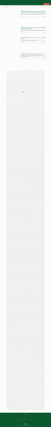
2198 (35, 162)
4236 (8, 248)
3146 (24, 202)
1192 (10, 120)
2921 (33, 192)
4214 (17, 247)
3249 (7, 207)
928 (43, 108)
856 (25, 106)
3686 (10, 225)
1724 (23, 142)
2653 (24, 181)
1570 (11, 136)
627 (29, 96)
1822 (37, 146)
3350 (25, 210)
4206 (7, 247)
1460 (19, 131)
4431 (35, 255)
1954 (20, 152)
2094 (14, 158)
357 (17, 85)
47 (29, 72)
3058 (22, 198)
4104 (25, 242)
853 (21, 106)
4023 (33, 238)
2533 (19, 176)
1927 (22, 151)
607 (40, 95)
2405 (40, 170)
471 (15, 90)
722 (39, 100)
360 (21, 85)
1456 (14, 131)
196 (34, 78)
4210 (12, 247)
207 (11, 79)
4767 (20, 270)
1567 (7, 136)
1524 (26, 134)
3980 (15, 237)
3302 (38, 208)
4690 (33, 266)
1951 (16, 152)
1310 (12, 125)
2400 (34, 170)
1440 (30, 130)
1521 (22, 134)
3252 (11, 207)
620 (20, 96)
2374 (38, 169)
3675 (33, 224)
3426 (11, 214)
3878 (33, 232)
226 (35, 79)
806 (35, 103)
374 (39, 85)
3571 (11, 220)
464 (43, 89)
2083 (37, 157)
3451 (43, 214)
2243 (19, 164)
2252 (30, 164)
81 (35, 73)
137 (33, 75)
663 (38, 97)
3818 (30, 230)
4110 (33, 242)
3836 (16, 231)
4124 (14, 243)
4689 (32, 266)
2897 (39, 191)
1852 (38, 147)
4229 (37, 247)
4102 (22, 242)
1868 (21, 148)
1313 (16, 125)
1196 (15, 120)
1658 (12, 140)
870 (43, 106)
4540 (26, 260)
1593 (40, 136)
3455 (11, 215)
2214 (19, 163)
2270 (16, 165)
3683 (43, 224)
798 (25, 103)
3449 (40, 214)
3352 (28, 210)
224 (33, 79)
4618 (15, 264)
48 (30, 72)
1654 (7, 140)
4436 (42, 255)
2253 (31, 164)
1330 (38, 125)
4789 (11, 271)
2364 (25, 169)
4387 (16, 254)
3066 (33, 198)
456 (33, 89)
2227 (35, 163)
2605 (37, 179)
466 (8, 90)
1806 (16, 146)
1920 (13, 151)
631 (34, 96)
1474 (37, 131)
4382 (10, 254)
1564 (40, 135)
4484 (29, 258)
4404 (38, 254)
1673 (31, 140)
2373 (37, 169)
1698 (26, 141)
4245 (20, 248)
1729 (29, 142)
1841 (24, 147)
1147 (26, 118)
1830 (10, 147)
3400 (15, 213)
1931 (28, 151)
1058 (24, 114)
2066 (15, 157)
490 (39, 90)
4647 (15, 265)
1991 (30, 153)
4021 (30, 238)
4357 (15, 253)
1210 (33, 120)
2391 (22, 170)
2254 (33, 164)
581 (7, 95)
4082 (34, 241)
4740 (23, 269)
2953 (37, 193)
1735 (37, 142)
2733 (15, 185)
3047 (8, 198)
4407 (42, 254)
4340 (30, 252)
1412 (31, 129)
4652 (21, 265)
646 (16, 97)
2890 (30, 191)
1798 (43, 145)
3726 (24, 226)
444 (17, 89)
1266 (30, 123)
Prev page (25, 68)
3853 (38, 231)
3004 (28, 196)
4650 (19, 265)
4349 (42, 252)
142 (39, 75)
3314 (16, 209)
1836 (17, 147)
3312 (13, 209)
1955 (21, 152)
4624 (23, 264)
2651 (21, 181)
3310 (11, 209)
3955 (20, 236)
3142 (19, 202)
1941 (40, 151)
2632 (34, 180)
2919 (30, 192)
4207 (8, 247)
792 (17, 103)
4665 (38, 265)
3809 (19, 230)
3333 (40, 209)
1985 (22, 153)
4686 (28, 266)
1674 (33, 140)
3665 (20, 224)
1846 (30, 147)
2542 (30, 176)
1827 (43, 146)
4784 (42, 270)
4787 (8, 271)
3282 (12, 208)
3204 (24, 204)
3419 (39, 213)
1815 (28, 146)
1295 (30, 124)
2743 (28, 185)
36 (15, 72)
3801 (8, 230)
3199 (17, 204)
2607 (39, 179)
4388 (17, 254)
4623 (21, 264)
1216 (40, 120)
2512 (29, 175)
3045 (43, 197)
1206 (28, 120)
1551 (24, 135)
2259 (39, 164)
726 (7, 101)
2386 (16, 170)
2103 (25, 158)
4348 (40, 252)
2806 (34, 187)
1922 (16, 151)
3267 (30, 207)
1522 (24, 134)
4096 (15, 242)
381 (11, 86)
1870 (24, 148)
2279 (28, 165)
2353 (11, 169)
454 (30, 89)
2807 (35, 187)
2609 (42, 179)
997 (20, 112)
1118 (26, 117)
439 (11, 89)
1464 (24, 131)
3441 (30, 214)
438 (10, 89)
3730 (29, 226)
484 (31, 90)
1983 (20, 153)
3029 (22, 197)
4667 (40, 265)
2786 (8, 187)
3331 (38, 209)
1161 (7, 119)
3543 (12, 219)
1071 (40, 114)
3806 (15, 230)
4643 (10, 265)
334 (25, 84)
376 (42, 85)
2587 (14, 179)
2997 (19, 196)
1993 (33, 153)
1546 (17, 135)
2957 (42, 193)
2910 (19, 192)
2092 (11, 158)
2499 (12, 175)
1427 (14, 130)
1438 (28, 130)
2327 (15, 168)
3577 (19, 220)
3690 (15, 225)
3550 (21, 219)
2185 (19, 162)
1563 (39, 135)
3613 (28, 221)
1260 (22, 123)
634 (38, 96)
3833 (12, 231)
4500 (12, 259)
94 (15, 74)
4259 (38, 248)
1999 (40, 153)
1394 (8, 129)
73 (25, 73)
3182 (33, 203)
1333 (42, 125)
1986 (24, 153)
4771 (25, 270)
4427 (30, 255)
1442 (33, 130)
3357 (34, 210)
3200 (19, 204)
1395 (10, 129)
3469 (29, 215)
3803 (11, 230)
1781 (21, 145)
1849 (34, 147)
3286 (17, 208)
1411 (30, 129)
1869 (22, 148)
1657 (11, 140)
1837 (19, 147)
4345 (37, 252)
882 (21, 107)
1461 (20, 131)
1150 (30, 118)
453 (29, 89)
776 (34, 102)
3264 (26, 207)
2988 (7, 196)
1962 (30, 152)
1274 (40, 123)
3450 (42, 214)
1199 (19, 120)
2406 (42, 170)
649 (20, 97)
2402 (37, 170)
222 (30, 79)
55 (39, 72)
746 (33, 101)
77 (30, 73)
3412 (30, 213)
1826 (42, 146)
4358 (16, 253)
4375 (38, 253)
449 (24, 89)
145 (43, 75)
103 (26, 74)
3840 (21, 231)
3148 (26, 202)
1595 (43, 136)
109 (34, 74)
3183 (34, 203)
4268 (12, 249)
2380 (8, 170)
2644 (12, 181)
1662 (17, 140)
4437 (43, 255)
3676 (34, 224)
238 (13, 80)
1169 (17, 119)
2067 (16, 157)
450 (25, 89)
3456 (12, 215)
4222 (28, 247)
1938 (37, 151)
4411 (10, 255)
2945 (26, 193)
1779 (19, 145)
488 (37, 90)
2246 (23, 164)
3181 (31, 203)
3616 (31, 221)
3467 (26, 215)
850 (17, 106)
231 (42, 79)
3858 (7, 232)
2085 (39, 157)
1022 (15, 113)
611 (8, 96)
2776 (33, 186)
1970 (40, 152)
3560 (34, 219)
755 (7, 102)
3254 (14, 207)
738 (22, 101)
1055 (20, 114)
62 (11, 73)
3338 (10, 210)
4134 (26, 243)
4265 (8, 249)
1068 (37, 114)
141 (38, 75)
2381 (10, 170)
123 (15, 75)
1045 (7, 114)
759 (12, 102)
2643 (11, 181)
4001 (42, 237)
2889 (29, 191)
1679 (39, 140)
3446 (37, 214)
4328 (15, 252)
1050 (13, 114)
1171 (20, 119)
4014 (21, 238)
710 (24, 100)
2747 (33, 185)
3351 (26, 210)
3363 (42, 210)
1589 (35, 136)
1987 (25, 153)
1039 (37, 113)
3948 (11, 236)
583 (10, 95)
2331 (20, 168)
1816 (29, 146)
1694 (21, 141)
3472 (33, 215)
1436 (25, 130)
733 (16, 101)
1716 (12, 142)
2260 (40, 164)
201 (40, 78)
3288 (20, 208)
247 (25, 80)
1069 (38, 114)
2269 (15, 165)
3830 (8, 231)
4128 (19, 243)
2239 (14, 164)
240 (16, 80)
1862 (14, 148)
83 (38, 73)
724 (42, 100)
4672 (10, 266)
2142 (38, 159)
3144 (21, 202)
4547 (35, 260)
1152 (33, 118)
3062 (28, 198)
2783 (42, 186)
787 (11, 103)
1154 (35, 118)
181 (15, 78)
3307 (7, 209)
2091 (10, 158)
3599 (10, 221)
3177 (26, 203)
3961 (28, 236)
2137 (31, 159)
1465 (25, 131)
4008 (14, 238)
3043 (40, 197)
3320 (24, 209)
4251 (28, 248)
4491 (38, 258)
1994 (34, 153)
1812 (24, 146)
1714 (10, 142)
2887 (26, 191)
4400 (33, 254)
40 (20, 72)
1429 (16, 130)
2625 (25, 180)
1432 (20, 130)
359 (20, 85)
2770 (25, 186)
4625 (24, 264)
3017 (7, 197)
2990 (10, 196)
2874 (10, 191)
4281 (29, 249)
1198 (17, 120)
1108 (13, 117)
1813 (25, 146)
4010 (16, 238)
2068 (17, 157)
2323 (10, 168)
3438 (26, 214)
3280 (10, 208)
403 (39, 86)
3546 (16, 219)
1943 (43, 151)
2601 (31, 179)
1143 (21, 118)
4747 (32, 269)
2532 (17, 176)
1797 (42, 145)
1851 (37, 147)
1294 (29, 124)
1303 (40, 124)
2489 (37, 174)
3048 (10, 198)
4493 (40, 258)
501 (16, 91)
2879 (16, 191)
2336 (26, 168)
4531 (15, 260)
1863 (15, 148)
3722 (19, 226)
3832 (11, 231)
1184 (37, 119)
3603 (15, 221)
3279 (8, 208)
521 (42, 91)
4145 (40, 243)
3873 (26, 232)
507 (24, 91)
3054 (17, 198)
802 (30, 103)
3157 (38, 202)
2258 (38, 164)
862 (33, 106)
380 (10, 86)
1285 (17, 124)
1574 (16, 136)
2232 (42, 163)
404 (40, 86)
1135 (11, 118)
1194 (12, 120)
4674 (12, 266)
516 (35, 91)
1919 (12, 151)
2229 (38, 163)
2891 (31, 191)
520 (40, 91)
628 (30, 96)
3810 (20, 230)
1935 (33, 151)
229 (39, 79)
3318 (21, 209)
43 (24, 72)
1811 (22, 146)
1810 (21, 146)
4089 (43, 241)
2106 (29, 158)
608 (42, 95)
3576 (17, 220)
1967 (37, 152)
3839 (20, 231)
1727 (26, 142)
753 (42, 101)
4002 (43, 237)
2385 (15, 170)
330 (20, 84)
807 (37, 103)
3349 (24, 210)
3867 (19, 232)
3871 (24, 232)
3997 (37, 237)
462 (40, 89)
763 (17, 102)
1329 (37, 125)
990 (11, 112)
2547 (37, 176)
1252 (12, 123)
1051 (15, 114)
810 (40, 103)
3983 (19, 237)
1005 (30, 112)
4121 (10, 243)
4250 (26, 248)
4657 (28, 265)
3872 (25, 232)
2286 (37, 165)
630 (33, 96)
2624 (24, 180)
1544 (15, 135)
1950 (15, 152)
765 (20, 102)
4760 (11, 270)
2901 (7, 192)
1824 (39, 146)
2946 (28, 193)
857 (26, 106)
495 (8, 91)
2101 (22, 158)
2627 (28, 180)
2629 (30, 180)
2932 (10, 193)
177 (10, 78)
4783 (40, 270)
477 (22, 90)
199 (38, 78)
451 (26, 89)
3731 (30, 226)
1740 (43, 142)
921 (34, 108)
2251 (29, 164)
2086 (40, 157)
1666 (22, 140)
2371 (34, 169)
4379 (43, 253)
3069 (37, 198)
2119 (8, 159)
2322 (8, 168)
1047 (10, 114)
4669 (43, 265)
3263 (25, 207)
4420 (21, 255)
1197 (16, 120)
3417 (37, 213)
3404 (20, 213)
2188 (22, 162)
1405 (22, 129)
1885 (43, 148)
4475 (17, 258)
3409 (26, 213)
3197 (15, 204)
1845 (29, 147)
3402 (17, 213)
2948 (30, 193)
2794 (19, 187)
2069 (19, 157)
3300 (35, 208)
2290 (42, 165)
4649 (17, 265)
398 (33, 86)
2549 (39, 176)
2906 (14, 192)
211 (16, 79)
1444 (35, 130)
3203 (22, 204)
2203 (42, 162)
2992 (12, 196)
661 (35, 97)
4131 (22, 243)
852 (20, 106)
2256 (35, 164)
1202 (22, 120)
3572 (12, 220)
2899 (42, 191)
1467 (28, 131)
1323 (29, 125)
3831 (10, 231)
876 (13, 107)
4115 (39, 242)
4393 (24, 254)
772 (29, 102)
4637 (39, 264)
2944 (25, 193)
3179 (29, 203)
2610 (43, 179)
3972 (42, 236)
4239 (12, 248)
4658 (29, 265)
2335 (25, 168)
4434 (39, 255)
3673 (30, 224)
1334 (43, 125)
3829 (7, 231)
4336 (25, 252)
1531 (35, 134)
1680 (40, 140)
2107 (30, 158)
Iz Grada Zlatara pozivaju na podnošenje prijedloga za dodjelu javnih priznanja (33, 28)
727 (8, 101)
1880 (37, 148)
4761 (12, 270)
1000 (24, 112)
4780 (37, 270)
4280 (28, 249)
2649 (19, 181)
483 (30, 90)
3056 (20, 198)
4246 (21, 248)
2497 (10, 175)
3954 (19, 236)
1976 (11, 153)
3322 (26, 209)
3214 (37, 204)
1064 (31, 114)
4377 (40, 253)
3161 (43, 202)
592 (21, 95)
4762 (14, 270)
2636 (39, 180)
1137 (13, 118)
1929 (25, 151)
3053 (16, 198)
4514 (30, 259)
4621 (19, 264)
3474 (35, 215)
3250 (8, 207)
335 (26, 84)
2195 (31, 162)
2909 (17, 192)
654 (26, 97)
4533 (17, 260)
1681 (42, 140)
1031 (26, 113)
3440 (29, 214)
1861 (12, 148)
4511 (26, 259)
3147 (25, 202)
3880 (35, 232)
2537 (24, 176)
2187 (21, 162)
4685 (26, 266)
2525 (8, 176)
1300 (37, 124)
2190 (25, 162)
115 (42, 74)
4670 (7, 266)
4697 (42, 266)
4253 (30, 248)
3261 (22, 207)
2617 (15, 180)
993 (15, 112)
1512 (11, 134)
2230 (39, 163)
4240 (14, 248)
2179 (11, 162)
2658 (30, 181)
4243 (17, 248)
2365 (26, 169)
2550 (40, 176)
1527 (30, 134)
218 (25, 79)
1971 (42, 152)
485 (33, 90)
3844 (26, 231)
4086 (39, 241)
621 (21, 96)
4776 (32, 270)
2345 (38, 168)
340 (33, 84)
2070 (20, 157)
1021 (13, 113)
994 (16, 112)
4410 (8, 255)
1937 (35, 151)
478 (24, 90)
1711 (43, 141)
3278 (7, 208)
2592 (20, 179)
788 (12, 103)
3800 (7, 230)
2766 (20, 186)
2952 (35, 193)
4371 (33, 253)
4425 (28, 255)
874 (11, 107)
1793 (37, 145)
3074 (43, 198)
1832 (12, 147)
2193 (29, 162)
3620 (37, 221)
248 (26, 80)
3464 (23, 215)
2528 (12, 176)
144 (42, 75)
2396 (29, 170)
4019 (28, 238)
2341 (33, 168)
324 (12, 84)
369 (33, 85)
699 (10, 100)
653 (25, 97)
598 (29, 95)
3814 (25, 230)
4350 (43, 252)
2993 (14, 196)
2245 (21, 164)
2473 (16, 174)
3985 (21, 237)
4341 (32, 252)
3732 (31, 226)
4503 (16, 259)
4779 (35, 270)
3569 (8, 220)
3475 (37, 215)
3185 (37, 203)
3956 (21, 236)
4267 (11, 249)
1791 (34, 145)
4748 (33, 269)
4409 (7, 255)
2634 (37, 180)
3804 (12, 230)
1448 (40, 130)
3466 (25, 215)
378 (7, 86)
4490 (37, 258)
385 (16, 86)
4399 (32, 254)
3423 (7, 214)
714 (29, 100)
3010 (35, 196)
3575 (16, 220)
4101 (21, 242)
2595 (24, 179)
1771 (8, 145)
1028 (22, 113)
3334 (42, 209)
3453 (8, 215)
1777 (16, 145)
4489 (35, 258)
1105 (10, 117)
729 (11, 101)
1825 (40, 146)
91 (11, 74)
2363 (24, 169)
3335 (43, 209)
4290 (40, 249)
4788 (10, 271)
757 (10, 102)
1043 (42, 113)
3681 (40, 224)
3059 (24, 198)
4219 (24, 247)
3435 (23, 214)
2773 (29, 186)
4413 (12, 255)
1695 (22, 141)
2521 (40, 175)
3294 (28, 208)
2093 (12, 158)
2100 (21, 158)
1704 (34, 141)
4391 (21, 254)
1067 (35, 114)
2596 (25, 179)
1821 (35, 146)
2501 (15, 175)
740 (25, 101)
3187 (39, 203)
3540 (8, 219)
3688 (12, 225)
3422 (43, 213)
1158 (40, 118)
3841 (23, 231)
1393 (7, 129)
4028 (39, 238)
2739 (22, 185)
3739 (40, 226)
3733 (33, 226)
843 (8, 106)
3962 (29, 236)
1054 (19, 114)
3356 (33, 210)
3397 (11, 213)
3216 (39, 204)
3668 (24, 224)
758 (11, 102)
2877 (14, 191)
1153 (34, 118)
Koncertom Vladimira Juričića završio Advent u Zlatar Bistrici (33, 38)
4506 (20, 259)
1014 (42, 112)
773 (30, 102)
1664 (20, 140)
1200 (20, 120)
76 (29, 73)
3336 (7, 210)
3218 (42, 204)
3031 (25, 197)
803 (31, 103)
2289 (40, 165)
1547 (19, 135)
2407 (43, 170)
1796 (40, 145)
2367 (29, 169)
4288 (38, 249)
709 (22, 100)
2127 (19, 159)
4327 (14, 252)
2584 (10, 179)
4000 (40, 237)
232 (43, 79)
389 (21, 86)
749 (37, 101)
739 (24, 101)
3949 (12, 236)
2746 (32, 185)
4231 (39, 247)
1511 (10, 134)
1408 (26, 129)
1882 (39, 148)
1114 (21, 117)
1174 (24, 119)
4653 (23, 265)
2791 (15, 187)
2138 (33, 159)
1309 (11, 125)
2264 (8, 165)
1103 (7, 117)
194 (31, 78)
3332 (39, 209)
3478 (40, 215)
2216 (21, 163)
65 (15, 73)
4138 (32, 243)
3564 (39, 219)
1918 (11, 151)
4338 (28, 252)
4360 (19, 253)
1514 (14, 134)
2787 (10, 187)
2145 (42, 159)
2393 (25, 170)
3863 (14, 232)
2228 (37, 163)
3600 (11, 221)
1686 (11, 141)
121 (12, 75)
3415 (34, 213)
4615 (11, 264)
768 (24, 102)
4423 (25, 255)
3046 (7, 198)
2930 (7, 193)
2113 (38, 158)
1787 (29, 145)
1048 (11, 114)
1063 (30, 114)
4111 (34, 242)
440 (12, 89)
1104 (8, 117)
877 (15, 107)
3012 (38, 196)
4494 (42, 258)
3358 (35, 210)
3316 (19, 209)
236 (11, 80)
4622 (20, 264)
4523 (42, 259)
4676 (15, 266)
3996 (35, 237)
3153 (33, 202)
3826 (40, 230)
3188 (40, 203)
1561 (37, 135)
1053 (17, 114)
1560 (35, 135)
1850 (35, 147)
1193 (11, 120)
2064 (12, 157)
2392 (24, 170)
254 (34, 80)
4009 (15, 238)
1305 (43, 124)
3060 (25, 198)
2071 (21, 157)
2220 (26, 163)
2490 (38, 174)
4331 (19, 252)
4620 (17, 264)
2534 (20, 176)
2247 (24, 164)
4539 (25, 260)
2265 (10, 165)
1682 (43, 140)
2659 (31, 181)
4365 (25, 253)
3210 (31, 204)
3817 (29, 230)
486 (34, 90)
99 (21, 74)
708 (21, 100)
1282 (14, 124)
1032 (28, 113)
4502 (15, 259)
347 (42, 84)
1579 (22, 136)
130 (24, 75)
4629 (29, 264)
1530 (34, 134)
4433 (38, 255)
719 (35, 100)
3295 (29, 208)
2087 (42, 157)
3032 (26, 197)
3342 (15, 210)
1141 (19, 118)
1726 (25, 142)
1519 (20, 134)
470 (13, 90)
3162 (7, 203)
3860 (10, 232)
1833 (14, 147)
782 (42, 102)
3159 (40, 202)
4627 (26, 264)
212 (17, 79)
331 (21, 84)
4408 (43, 254)
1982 (19, 153)
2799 (25, 187)
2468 (10, 174)
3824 (38, 230)
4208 (10, 247)
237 (12, 80)
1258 (20, 123)
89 (8, 74)
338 (30, 84)
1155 (37, 118)
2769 (24, 186)
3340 (12, 210)
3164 (10, 203)
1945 (8, 152)
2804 (32, 187)
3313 (15, 209)
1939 (38, 151)
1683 (7, 141)
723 (40, 100)
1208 (30, 120)
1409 (28, 129)
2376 (40, 169)
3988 (25, 237)
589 (17, 95)
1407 (25, 129)
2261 (42, 164)
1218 (43, 120)
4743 (26, 269)
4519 (37, 259)
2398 (31, 170)
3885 (42, 232)
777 (35, 102)
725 (43, 100)
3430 (16, 214)
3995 (34, 237)
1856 (43, 147)
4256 (34, 248)
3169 (16, 203)
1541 (11, 135)
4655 (25, 265)
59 (7, 73)
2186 (20, 162)
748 (35, 101)
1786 (28, 145)
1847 (32, 147)
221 (29, 79)
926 (40, 108)
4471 (12, 258)
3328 (34, 209)
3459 (16, 215)
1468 (29, 131)
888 (29, 107)
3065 (31, 198)
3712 (43, 225)
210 (15, 79)
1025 (19, 113)
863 (34, 106)
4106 (28, 242)
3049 (11, 198)
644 (13, 97)
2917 (28, 192)
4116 (40, 242)
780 (39, 102)
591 (20, 95)
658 (31, 97)
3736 (37, 226)
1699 (28, 141)
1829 (8, 147)
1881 (38, 148)
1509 (7, 134)
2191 (26, 162)
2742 (26, 185)
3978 (12, 237)
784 (7, 103)
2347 (40, 168)
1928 (24, 151)
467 (10, 90)
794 (20, 103)
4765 (17, 270)
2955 (39, 193)
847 (13, 106)
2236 (10, 164)
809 (39, 103)
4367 (28, 253)
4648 (16, 265)
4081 (33, 241)
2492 (40, 174)
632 (35, 96)
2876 (12, 191)
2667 (42, 181)
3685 (8, 225)
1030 (25, 113)
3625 (43, 221)
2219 (25, 163)
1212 (35, 120)
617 (16, 96)
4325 (11, 252)
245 (22, 80)
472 (16, 90)
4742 (25, 269)
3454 (10, 215)
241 (17, 80)
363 (25, 85)
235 (10, 80)
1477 (40, 131)
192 (29, 78)
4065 (12, 241)
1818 (31, 146)
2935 (14, 193)
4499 (11, 259)
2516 (34, 175)
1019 (11, 113)
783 (43, 102)
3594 (40, 220)
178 (11, 78)
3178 (28, 203)
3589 (34, 220)
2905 (12, 192)
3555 (28, 219)
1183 (35, 119)
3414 (33, 213)
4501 (14, 259)
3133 (7, 202)
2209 (12, 163)
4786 (7, 271)
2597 (26, 179)
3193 (10, 204)
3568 (7, 220)
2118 (7, 159)
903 (11, 108)
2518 (37, 175)
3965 (33, 236)
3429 (15, 214)
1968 (38, 152)
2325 (12, 168)
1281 (12, 124)
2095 (15, 158)
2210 (13, 163)
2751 (38, 185)
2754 (42, 185)
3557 (30, 219)
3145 (22, 202)
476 (21, 90)
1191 (8, 120)
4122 (11, 243)
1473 (35, 131)
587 (15, 95)
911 (21, 108)
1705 (35, 141)
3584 (28, 220)
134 (29, 75)
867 (39, 106)
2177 (8, 162)
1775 (14, 145)
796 (22, 103)
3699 (26, 225)
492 (42, 90)
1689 (15, 141)
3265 (28, 207)
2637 (40, 180)
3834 (14, 231)
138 (34, 75)
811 (42, 103)
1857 (7, 148)
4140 (34, 243)
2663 (37, 181)
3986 (22, 237)
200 (39, 78)
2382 (11, 170)
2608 (40, 179)
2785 (7, 187)
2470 (12, 174)
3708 (38, 225)
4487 (33, 258)
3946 (8, 236)
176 (8, 78)
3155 (35, 202)
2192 (28, 162)
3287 (19, 208)
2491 (39, 174)
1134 (10, 118)
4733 (14, 269)
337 (29, 84)
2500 (14, 175)
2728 (8, 185)
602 (34, 95)
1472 (34, 131)
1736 (38, 142)
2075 (26, 157)
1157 (39, 118)
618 (17, 96)
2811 (40, 187)
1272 (38, 123)
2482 (28, 174)
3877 (32, 232)
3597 (7, 221)
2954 (38, 193)
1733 (34, 142)
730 (12, 101)
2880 (17, 191)
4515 (31, 259)
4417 (17, 255)
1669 (26, 140)
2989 (8, 196)
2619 (17, 180)
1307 (8, 125)
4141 (35, 243)
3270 (34, 207)
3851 (35, 231)
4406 (40, 254)
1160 (43, 118)
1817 (30, 146)
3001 (24, 196)
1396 (11, 129)
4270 (15, 249)
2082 (35, 157)
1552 (25, 135)
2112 (37, 158)
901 (8, 108)
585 (12, 95)
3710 (40, 225)
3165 (11, 203)
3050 (12, 198)
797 (24, 103)
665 (40, 97)
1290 (24, 124)
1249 (8, 123)
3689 (14, 225)
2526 (10, 176)
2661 (34, 181)
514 (33, 91)
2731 (12, 185)
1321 (26, 125)
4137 (30, 243)
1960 (28, 152)
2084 (38, 157)
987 (7, 112)
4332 (20, 252)
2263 (7, 165)
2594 (23, 179)
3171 (19, 203)
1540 (10, 135)
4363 (23, 253)
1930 (26, 151)
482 (29, 90)
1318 (22, 125)
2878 (15, 191)
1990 (29, 153)
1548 (20, 135)
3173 (21, 203)
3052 (15, 198)
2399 (33, 170)
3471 (32, 215)
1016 (7, 113)
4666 (39, 265)
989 (10, 112)
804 (33, 103)
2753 (40, 185)
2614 (11, 180)
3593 (39, 220)
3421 (42, 213)
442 (15, 89)
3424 (8, 214)
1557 (31, 135)
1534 (39, 134)
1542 (12, 135)
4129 (20, 243)
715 (30, 100)
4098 (17, 242)
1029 (24, 113)
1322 (28, 125)
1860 (11, 148)
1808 (19, 146)
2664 (38, 181)
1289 (22, 124)
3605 (17, 221)
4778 (34, 270)
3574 (15, 220)
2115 (40, 158)
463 (42, 89)
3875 (29, 232)
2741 (25, 185)
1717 (14, 142)
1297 (33, 124)
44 (25, 72)
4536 (21, 260)
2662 (35, 181)
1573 (15, 136)
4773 (28, 270)
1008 (34, 112)
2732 (14, 185)
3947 (10, 236)
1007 (33, 112)
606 (39, 95)
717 (33, 100)
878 (16, 107)
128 (21, 75)
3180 (30, 203)
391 (24, 86)
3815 (26, 230)
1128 (39, 117)
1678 (38, 140)
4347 (39, 252)
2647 (16, 181)
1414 (34, 129)
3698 (25, 225)
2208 (11, 163)
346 (40, 84)
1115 (22, 117)
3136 (11, 202)
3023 (15, 197)
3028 (21, 197)
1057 (22, 114)
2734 (16, 185)
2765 (19, 186)
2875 (11, 191)
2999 (21, 196)
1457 (15, 131)
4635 (37, 264)
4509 (24, 259)
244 (21, 80)
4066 (14, 241)
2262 (43, 164)
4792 (15, 271)
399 (34, 86)
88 (7, 74)
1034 (30, 113)
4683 (24, 266)
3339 (11, 210)
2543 (32, 176)
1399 (15, 129)
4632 (33, 264)
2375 (39, 169)
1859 (10, 148)
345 (39, 84)
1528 (31, 134)
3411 (29, 213)
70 (21, 73)
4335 (24, 252)
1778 (17, 145)
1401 (17, 129)
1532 (37, 134)
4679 (19, 266)
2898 (40, 191)
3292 (25, 208)
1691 (17, 141)
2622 (21, 180)
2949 (32, 193)
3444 (34, 214)
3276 (42, 207)
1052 (16, 114)
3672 (29, 224)
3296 (30, 208)
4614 (10, 264)
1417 (38, 129)
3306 (43, 208)
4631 (31, 264)
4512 (28, 259)
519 (39, 91)
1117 (25, 117)
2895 (37, 191)
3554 (26, 219)
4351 (7, 253)
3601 (12, 221)
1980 (16, 153)
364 (26, 85)
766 (21, 102)
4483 (28, 258)
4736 (17, 269)
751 (39, 101)
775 (33, 102)
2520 (39, 175)
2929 (43, 192)
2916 (26, 192)
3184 (35, 203)
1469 (30, 131)
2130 (22, 159)
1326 (33, 125)
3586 (30, 220)
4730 (10, 269)
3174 (23, 203)
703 (15, 100)
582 (8, 95)
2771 (26, 186)
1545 (16, 135)
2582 (7, 179)
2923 (35, 192)
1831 (11, 147)
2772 (28, 186)
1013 (40, 112)
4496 (7, 259)
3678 (37, 224)
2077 (29, 157)
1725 (24, 142)
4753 (39, 269)
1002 (26, 112)
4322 (7, 252)
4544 (32, 260)
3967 (35, 236)
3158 (39, 202)
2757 (8, 186)
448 (22, 89)
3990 (28, 237)
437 (8, 89)
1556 (30, 135)
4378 (42, 253)
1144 (23, 118)
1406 (24, 129)
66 (16, 73)
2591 (19, 179)
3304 (40, 208)
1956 (22, 152)
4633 (34, 264)
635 (39, 96)
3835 (15, 231)
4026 (37, 238)
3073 (42, 198)
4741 (24, 269)
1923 (17, 151)
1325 (31, 125)
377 (43, 85)
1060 (26, 114)
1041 (39, 113)
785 (8, 103)
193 (30, 78)
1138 (15, 118)
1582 (26, 136)
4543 (30, 260)
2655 (26, 181)
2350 (7, 169)
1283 (15, 124)
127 (20, 75)
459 (37, 89)
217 (24, 79)
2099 (20, 158)
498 (12, 91)
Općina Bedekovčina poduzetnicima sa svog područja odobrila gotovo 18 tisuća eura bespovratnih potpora (33, 12)
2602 (33, 179)
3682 (42, 224)
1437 (26, 130)
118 (8, 75)
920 (33, 108)
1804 (14, 146)
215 (21, 79)
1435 (24, 130)
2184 (17, 162)
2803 (30, 187)
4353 (10, 253)
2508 (24, 175)
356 (16, 85)
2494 (43, 174)
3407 (24, 213)
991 (12, 112)
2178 (10, 162)
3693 (19, 225)
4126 (16, 243)
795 (21, 103)
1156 (38, 118)
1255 (16, 123)
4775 (30, 270)
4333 (21, 252)
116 (43, 74)
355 (15, 85)
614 (12, 96)
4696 (40, 266)
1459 (17, 131)
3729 (28, 226)
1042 (40, 113)
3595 (42, 220)
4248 (24, 248)
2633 (35, 180)
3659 (12, 224)
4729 (8, 269)
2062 (10, 157)
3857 (43, 231)
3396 (10, 213)
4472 (14, 258)
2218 (24, 163)
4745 (29, 269)
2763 (16, 186)
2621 (20, 180)
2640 (7, 181)
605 (38, 95)
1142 (20, 118)
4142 (37, 243)
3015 (42, 196)
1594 (42, 136)
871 (7, 107)
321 (8, 84)
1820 (34, 146)
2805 (33, 187)
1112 (19, 117)
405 (42, 86)
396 (30, 86)
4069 (17, 241)
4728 (7, 269)
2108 (31, 158)
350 (8, 85)
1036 (33, 113)
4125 (15, 243)
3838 (19, 231)
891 (33, 107)
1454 (11, 131)
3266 (29, 207)
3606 (19, 221)
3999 (39, 237)
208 (12, 79)
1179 (30, 119)
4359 (17, 253)
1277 (7, 124)
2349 (43, 168)
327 (16, 84)
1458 (16, 131)
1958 (25, 152)
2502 (16, 175)
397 (31, 86)
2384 (14, 170)
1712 (7, 142)
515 (34, 91)
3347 (21, 210)
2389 (20, 170)
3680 (39, 224)
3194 (11, 204)
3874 (28, 232)
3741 (43, 226)
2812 (42, 187)
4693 (37, 266)
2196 (33, 162)
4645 (12, 265)
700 (11, 100)
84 (39, 73)
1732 (33, 142)
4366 (26, 253)
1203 (24, 120)
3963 (30, 236)
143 (40, 75)
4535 (20, 260)
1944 (7, 152)
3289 (21, 208)
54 (38, 72)
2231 (40, 163)
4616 (12, 264)
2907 (15, 192)
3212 (34, 204)
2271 (17, 165)
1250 (10, 123)
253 (33, 80)
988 (8, 112)
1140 (17, 118)
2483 (29, 174)
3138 (14, 202)
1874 (29, 148)
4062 (8, 241)
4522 (40, 259)
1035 (31, 113)
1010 (37, 112)
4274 (20, 249)
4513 (29, 259)
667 (43, 97)
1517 (17, 134)
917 (29, 108)
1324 (30, 125)
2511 (28, 175)
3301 (37, 208)
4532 (16, 260)
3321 (25, 209)
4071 (20, 241)
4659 (30, 265)
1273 (39, 123)
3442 (32, 214)
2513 (30, 175)
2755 (43, 185)
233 (7, 80)
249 (28, 80)
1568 (8, 136)
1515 (15, 134)
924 (38, 108)
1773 (11, 145)
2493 (42, 174)
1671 (29, 140)
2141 (37, 159)
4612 (7, 264)
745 (31, 101)
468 (11, 90)
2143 (39, 159)
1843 (26, 147)
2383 (12, 170)
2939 (19, 193)
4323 (8, 252)
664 (39, 97)
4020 (29, 238)
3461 (19, 215)
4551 (40, 260)
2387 (17, 170)
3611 (25, 221)
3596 (43, 220)
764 (19, 102)
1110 (16, 117)
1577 (20, 136)
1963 (31, 152)
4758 (8, 270)
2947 (29, 193)
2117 (43, 158)
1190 (7, 120)
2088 (43, 157)
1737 (39, 142)
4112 (35, 242)
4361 (20, 253)
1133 (8, 118)
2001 (43, 153)
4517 (34, 259)
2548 (38, 176)
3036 (31, 197)
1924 (19, 151)
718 (34, 100)
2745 (30, 185)
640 (8, 97)
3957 (22, 236)
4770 (24, 270)
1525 (28, 134)
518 (38, 91)
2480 (25, 174)
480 (26, 90)
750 (38, 101)
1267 (31, 123)
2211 (15, 163)
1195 (13, 120)
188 (24, 78)
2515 (33, 175)
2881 (19, 191)
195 (33, 78)
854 (22, 106)
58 (43, 72)
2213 (17, 163)
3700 (28, 225)
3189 (42, 203)
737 (21, 101)
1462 (21, 131)
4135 (28, 243)
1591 (38, 136)
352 (11, 85)
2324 (11, 168)
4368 (29, 253)
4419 (20, 255)
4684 (25, 266)
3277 (43, 207)
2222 (29, 163)
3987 (24, 237)
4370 (32, 253)
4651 (20, 265)
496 (10, 91)
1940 (39, 151)
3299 (34, 208)
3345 (19, 210)
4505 (19, 259)
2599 (29, 179)
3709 (39, 225)
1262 (25, 123)
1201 (21, 120)
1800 (8, 146)
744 (30, 101)
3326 (31, 209)
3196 (13, 204)
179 (12, 78)
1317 (21, 125)
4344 (35, 252)
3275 (40, 207)
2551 (42, 176)
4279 (26, 249)
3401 (16, 213)
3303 (39, 208)
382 (12, 86)
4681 (21, 266)
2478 (23, 174)
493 (43, 90)
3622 (39, 221)
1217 (42, 120)
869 (42, 106)
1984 (21, 153)
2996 (17, 196)
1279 (10, 124)
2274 (21, 165)
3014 (40, 196)
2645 (14, 181)
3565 (40, 219)
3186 (38, 203)
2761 (14, 186)
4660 (32, 265)
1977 (12, 153)
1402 (19, 129)
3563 (38, 219)
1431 (19, 130)
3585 (29, 220)
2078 (30, 157)
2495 (7, 175)
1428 (15, 130)
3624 (42, 221)
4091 (8, 242)
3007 (31, 196)
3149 (28, 202)
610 (7, 96)
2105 (28, 158)
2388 (19, 170)
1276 (43, 123)
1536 (42, 134)
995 (17, 112)
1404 (21, 129)
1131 (43, 117)
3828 (43, 230)
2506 (21, 175)
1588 (34, 136)
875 (12, 107)
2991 (11, 196)
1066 (34, 114)
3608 (21, 221)
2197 (34, 162)
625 (26, 96)
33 (11, 72)
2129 (21, 159)
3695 (21, 225)
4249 (25, 248)
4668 (42, 265)
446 (20, 89)
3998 (38, 237)
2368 (30, 169)
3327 (33, 209)
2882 (20, 191)
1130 (42, 117)
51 (34, 72)
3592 (38, 220)
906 (15, 108)
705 (17, 100)
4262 (42, 248)
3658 (11, 224)
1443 (34, 130)
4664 (37, 265)
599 (30, 95)
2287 (38, 165)
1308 (10, 125)
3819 (31, 230)
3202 (21, 204)
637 (42, 96)
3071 (39, 198)
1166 (13, 119)
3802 (10, 230)
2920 (31, 192)
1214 (38, 120)
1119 (28, 117)
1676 (35, 140)
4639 (42, 264)
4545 (33, 260)
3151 (30, 202)
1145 (24, 118)
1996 (37, 153)
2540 (28, 176)
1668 (25, 140)
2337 (28, 168)
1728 (28, 142)
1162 (8, 119)
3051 (13, 198)
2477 (21, 174)
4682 (23, 266)
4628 (28, 264)
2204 (43, 162)
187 (22, 78)
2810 (39, 187)
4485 (30, 258)
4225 (32, 247)
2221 (28, 163)
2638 (42, 180)
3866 (17, 232)
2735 (17, 185)
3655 (7, 224)
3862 (12, 232)
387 (19, 86)
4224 (30, 247)
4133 (25, 243)
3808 (17, 230)
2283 (33, 165)
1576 (19, 136)
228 (38, 79)
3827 (42, 230)
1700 (29, 141)
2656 (28, 181)
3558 (31, 219)
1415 (35, 129)
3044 (42, 197)
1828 (7, 147)
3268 (31, 207)
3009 (34, 196)
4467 (7, 258)
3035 (30, 197)
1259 (21, 123)
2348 (42, 168)
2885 (24, 191)
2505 (20, 175)
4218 (23, 247)
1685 (10, 141)
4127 (17, 243)
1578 (21, 136)
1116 (24, 117)
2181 (13, 162)
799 (26, 103)
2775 (32, 186)
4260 (39, 248)
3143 (20, 202)
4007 (12, 238)
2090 (8, 158)
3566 (42, 219)
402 (38, 86)
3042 (39, 197)
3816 (28, 230)
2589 (16, 179)
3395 (8, 213)
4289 (39, 249)
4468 (8, 258)
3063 (29, 198)
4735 (16, 269)
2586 (12, 179)
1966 (35, 152)
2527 (11, 176)
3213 (35, 204)
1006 (31, 112)
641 (10, 97)
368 (31, 85)
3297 (31, 208)
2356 (15, 169)
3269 (33, 207)
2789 (12, 187)
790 (15, 103)
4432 (37, 255)
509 (26, 91)
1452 (8, 131)
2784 (43, 186)
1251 (11, 123)
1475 (38, 131)
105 (29, 74)
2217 (22, 163)
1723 (21, 142)
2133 (26, 159)
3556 (29, 219)
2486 (33, 174)
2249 (26, 164)
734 (17, 101)
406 (43, 86)
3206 (26, 204)
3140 (16, 202)
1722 (20, 142)
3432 (19, 214)
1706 (37, 141)
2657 (29, 181)
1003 (28, 112)
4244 (19, 248)
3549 (20, 219)
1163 (10, 119)
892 (34, 107)
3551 (22, 219)
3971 (40, 236)
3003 (26, 196)
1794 (38, 145)
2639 (43, 180)
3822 (35, 230)
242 (19, 80)
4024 (34, 238)
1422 (7, 130)
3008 (33, 196)
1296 (31, 124)
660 (34, 97)
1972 (43, 152)
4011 (17, 238)
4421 (23, 255)
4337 (26, 252)
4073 (23, 241)
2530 (15, 176)
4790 (12, 271)
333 (24, 84)
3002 (25, 196)
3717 (12, 226)
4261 (40, 248)
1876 (31, 148)
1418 (39, 129)
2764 (17, 186)
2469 (11, 174)
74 (26, 73)
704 (16, 100)
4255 (33, 248)
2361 (21, 169)
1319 (24, 125)
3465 (24, 215)
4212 (15, 247)
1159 (42, 118)
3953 (17, 236)
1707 (38, 141)
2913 (22, 192)
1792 (35, 145)
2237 (11, 164)
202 (42, 78)
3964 (32, 236)
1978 (14, 153)
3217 (40, 204)
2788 (11, 187)
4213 (16, 247)
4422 (24, 255)
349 (7, 85)
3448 (39, 214)
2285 (35, 165)
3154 (34, 202)
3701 (29, 225)
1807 (17, 146)
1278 (8, 124)
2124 (15, 159)
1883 (40, 148)
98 (20, 74)
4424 (26, 255)
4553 (43, 260)
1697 (25, 141)
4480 (24, 258)
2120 (10, 159)
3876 (30, 232)
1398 (14, 129)
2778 (35, 186)
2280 (29, 165)
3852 (37, 231)
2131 (24, 159)
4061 (7, 241)
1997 (38, 153)
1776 (15, 145)
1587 (33, 136)
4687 (29, 266)
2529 (14, 176)
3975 (8, 237)
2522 (42, 175)
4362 (21, 253)
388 (20, 86)
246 (24, 80)
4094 (12, 242)
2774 (30, 186)
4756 (43, 269)
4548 (37, 260)
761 (15, 102)
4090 (7, 242)
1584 (29, 136)
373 (38, 85)
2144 (40, 159)
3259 (20, 207)
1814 (26, 146)
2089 (7, 158)
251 (30, 80)
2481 (26, 174)
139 (35, 75)
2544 (33, 176)
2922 (34, 192)
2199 (37, 162)
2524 (7, 176)
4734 (15, 269)
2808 (37, 187)
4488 (34, 258)
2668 (43, 181)
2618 (16, 180)
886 (26, 107)
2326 (14, 168)
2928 (42, 192)
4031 (43, 238)
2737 (20, 185)
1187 (40, 119)
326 (15, 84)
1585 (30, 136)
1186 (39, 119)
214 (20, 79)
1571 (12, 136)
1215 (39, 120)
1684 (8, 141)
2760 (12, 186)
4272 (17, 249)
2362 (22, 169)
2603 (34, 179)
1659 (13, 140)
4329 (16, 252)
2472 (15, 174)
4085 (38, 241)
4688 (30, 266)
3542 (11, 219)
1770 (7, 145)
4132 (24, 243)
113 (39, 74)
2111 (35, 158)
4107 (29, 242)
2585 (11, 179)
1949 (14, 152)
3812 (22, 230)
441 (13, 89)
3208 (29, 204)
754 (43, 101)
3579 (21, 220)
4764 (16, 270)
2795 (20, 187)
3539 (7, 219)
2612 (8, 180)
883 (22, 107)
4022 (32, 238)
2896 (38, 191)
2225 (33, 163)
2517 (35, 175)
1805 (15, 146)
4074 (24, 241)
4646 (14, 265)
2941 (21, 193)
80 (34, 73)
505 (21, 91)
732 (15, 101)
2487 (34, 174)
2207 (10, 163)
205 (8, 79)
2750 (37, 185)
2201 (39, 162)
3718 (14, 226)
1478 (42, 131)
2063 (11, 157)
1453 (10, 131)
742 (28, 101)
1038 (35, 113)
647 (17, 97)
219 (26, 79)
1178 (29, 119)
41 (21, 72)
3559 (33, 219)
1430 (17, 130)
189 (25, 78)
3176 (25, 203)
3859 (8, 232)
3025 (17, 197)
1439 (29, 130)
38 (17, 72)
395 (29, 86)
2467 (8, 174)
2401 (35, 170)
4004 (8, 238)
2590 (17, 179)
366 (29, 85)
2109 (33, 158)
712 (26, 100)
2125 (16, 159)
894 (37, 107)
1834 (15, 147)
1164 (11, 119)
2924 (37, 192)
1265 (29, 123)
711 (25, 100)
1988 (26, 153)
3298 (33, 208)
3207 (28, 204)
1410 (29, 129)
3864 (15, 232)
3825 (39, 230)
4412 (11, 255)
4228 (35, 247)
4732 (12, 269)
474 (19, 90)
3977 (11, 237)
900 (7, 108)
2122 (12, 159)
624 (25, 96)
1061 (28, 114)
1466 (26, 131)
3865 (16, 232)
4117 (42, 242)
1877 (33, 148)
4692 (35, 266)
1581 (25, 136)
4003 (7, 238)
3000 (22, 196)
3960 (26, 236)
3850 (34, 231)
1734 (35, 142)
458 (35, 89)
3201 (20, 204)
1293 (28, 124)
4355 (12, 253)
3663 (17, 224)
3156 (37, 202)
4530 (14, 260)
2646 (15, 181)
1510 (8, 134)
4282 (30, 249)
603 (35, 95)
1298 (34, 124)
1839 (21, 147)
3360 (38, 210)
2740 (24, 185)
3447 (38, 214)
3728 (26, 226)
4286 (35, 249)
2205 (7, 163)
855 (24, 106)
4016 (24, 238)
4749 (34, 269)
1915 (7, 151)
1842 (25, 147)
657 (30, 97)
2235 (8, 164)
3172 (20, 203)
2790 (14, 187)
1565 (42, 135)
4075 (25, 241)
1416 (37, 129)
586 (13, 95)
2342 (34, 168)
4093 (11, 242)
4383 (11, 254)
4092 (10, 242)
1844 (28, 147)
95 (16, 74)
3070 (38, 198)
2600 (30, 179)
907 (16, 108)
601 (33, 95)
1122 (31, 117)
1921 (15, 151)
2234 (7, 164)
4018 (26, 238)
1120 (29, 117)
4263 (43, 248)
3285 (16, 208)
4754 (40, 269)
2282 (31, 165)
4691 (34, 266)
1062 (29, 114)
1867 (20, 148)
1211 (34, 120)
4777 (33, 270)
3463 (21, 215)
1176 (26, 119)
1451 (7, 131)
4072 (21, 241)
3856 (42, 231)
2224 (32, 163)
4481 (25, 258)
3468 (28, 215)
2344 (37, 168)
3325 (30, 209)
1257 (19, 123)
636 (40, 96)
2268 (14, 165)
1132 (7, 118)
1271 (37, 123)
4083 (35, 241)
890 (31, 107)
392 (25, 86)
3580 (22, 220)
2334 (24, 168)
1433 (21, 130)
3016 (43, 196)
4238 (11, 248)
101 (24, 74)
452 (28, 89)
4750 (35, 269)
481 (28, 90)
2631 (33, 180)
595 (25, 95)
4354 (11, 253)
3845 (28, 231)
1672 (30, 140)
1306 (7, 125)
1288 (21, 124)
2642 (10, 181)
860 (30, 106)
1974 (8, 153)
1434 (23, 130)
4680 (20, 266)
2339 (30, 168)
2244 (20, 164)
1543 (14, 135)
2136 (30, 159)
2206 (8, 163)
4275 (21, 249)
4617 (14, 264)
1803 (12, 146)
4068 (16, 241)
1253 (13, 123)
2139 (34, 159)
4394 (25, 254)
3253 (12, 207)
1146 (25, 118)
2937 (16, 193)
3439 (28, 214)
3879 (34, 232)
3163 (8, 203)
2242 (17, 164)
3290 (22, 208)
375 (40, 85)
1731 (31, 142)
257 (38, 80)
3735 (35, 226)
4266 (10, 249)
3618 (34, 221)
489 (38, 90)
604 (37, 95)
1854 (40, 147)
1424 (10, 130)
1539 (8, 135)
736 (20, 101)
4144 (39, 243)
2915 (25, 192)
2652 (22, 181)
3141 (17, 202)
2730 (11, 185)
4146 (42, 243)
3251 (10, 207)
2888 (28, 191)
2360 (20, 169)
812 (43, 103)
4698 (43, 266)
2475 (19, 174)
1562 (38, 135)
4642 (8, 265)
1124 (34, 117)
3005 (29, 196)
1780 (20, 145)
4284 (33, 249)
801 (29, 103)
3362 (40, 210)
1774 (12, 145)
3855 (40, 231)
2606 (38, 179)
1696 (24, 141)
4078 (29, 241)
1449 (42, 130)
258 (39, 80)
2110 (34, 158)
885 (25, 107)
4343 (34, 252)
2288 (39, 165)
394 (28, 86)
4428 (32, 255)
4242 (16, 248)
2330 (19, 168)
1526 (29, 134)
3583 (26, 220)
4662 (34, 265)
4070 (19, 241)
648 (19, 97)
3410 (28, 213)
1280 (11, 124)
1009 (35, 112)
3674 (32, 224)
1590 (37, 136)
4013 (20, 238)
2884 (23, 191)
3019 (10, 197)
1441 (32, 130)
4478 (21, 258)
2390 (21, 170)
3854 (39, 231)
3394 (7, 213)
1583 (28, 136)
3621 (38, 221)
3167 (14, 203)
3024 (16, 197)
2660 (33, 181)
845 (11, 106)
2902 (8, 192)
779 (38, 102)
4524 (43, 259)
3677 (35, 224)
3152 (31, 202)
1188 (42, 119)
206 (10, 79)
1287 (20, 124)
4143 (38, 243)
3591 (37, 220)
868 (40, 106)
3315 (17, 209)
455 (31, 89)
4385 (14, 254)
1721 (19, 142)
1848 (33, 147)
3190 (43, 203)
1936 (34, 151)
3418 (38, 213)
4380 (7, 254)
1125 (35, 117)
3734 (34, 226)
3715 (10, 226)
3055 (19, 198)
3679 (38, 224)
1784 (25, 145)
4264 (7, 249)
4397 (29, 254)
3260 (21, 207)
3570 (10, 220)
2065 (14, 157)
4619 (16, 264)
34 (12, 72)
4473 (15, 258)
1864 (16, 148)
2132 (25, 159)
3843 (25, 231)
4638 (40, 264)
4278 (25, 249)
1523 (25, 134)
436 (7, 89)
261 (43, 80)
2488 (35, 174)
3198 (16, 204)
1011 (38, 112)
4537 (23, 260)
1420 (42, 129)
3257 (17, 207)
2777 (34, 186)
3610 (24, 221)
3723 (20, 226)
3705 (34, 225)
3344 (17, 210)
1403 (20, 129)
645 (15, 97)
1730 (30, 142)
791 (16, 103)
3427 (12, 214)
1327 (34, 125)
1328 (35, 125)
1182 (34, 119)
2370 (33, 169)
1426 (12, 130)
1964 (33, 152)
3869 (21, 232)
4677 (16, 266)
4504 (17, 259)
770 (26, 102)
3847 (30, 231)
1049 (12, 114)
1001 (25, 112)
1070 (39, 114)
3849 (33, 231)
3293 (26, 208)
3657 (10, 224)
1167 (15, 119)
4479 (23, 258)
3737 (38, 226)
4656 (26, 265)
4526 (8, 260)
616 (15, 96)
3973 (43, 236)
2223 (30, 163)
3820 (33, 230)
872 (8, 107)
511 (29, 91)
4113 (37, 242)
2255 (34, 164)
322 (10, 84)
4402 (35, 254)
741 (26, 101)
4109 (31, 242)
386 (17, 86)
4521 (39, 259)
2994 (15, 196)
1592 (39, 136)
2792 (16, 187)
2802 (29, 187)
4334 (23, 252)
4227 (34, 247)
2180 (12, 162)
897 (40, 107)
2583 (8, 179)
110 (35, 74)
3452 (7, 215)
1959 (26, 152)
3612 (26, 221)
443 (16, 89)
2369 (31, 169)
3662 (16, 224)
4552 (42, 260)
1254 (15, 123)
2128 (20, 159)
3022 (14, 197)
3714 (8, 226)
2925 (38, 192)
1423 (8, 130)
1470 (32, 131)
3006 (30, 196)
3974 (7, 237)
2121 (11, 159)
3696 (22, 225)
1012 (39, 112)
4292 (43, 249)
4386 (15, 254)
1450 (43, 130)
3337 (8, 210)
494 (7, 91)
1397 (12, 129)
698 (8, 100)
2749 (35, 185)
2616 (13, 180)
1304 (42, 124)
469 (12, 90)
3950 (14, 236)
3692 (17, 225)
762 (16, 102)
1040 (38, 113)
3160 (42, 202)
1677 (37, 140)
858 (28, 106)
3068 (35, 198)
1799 (7, 146)
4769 (23, 270)
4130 (21, 243)
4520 (38, 259)
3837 (17, 231)
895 (38, 107)
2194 (30, 162)
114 (40, 74)
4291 (42, 249)
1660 (15, 140)
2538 (25, 176)
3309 (10, 209)
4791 (14, 271)
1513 (12, 134)
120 (11, 75)
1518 (19, 134)
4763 (15, 270)
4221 (26, 247)
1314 (17, 125)
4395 (26, 254)
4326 (12, 252)
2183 (16, 162)
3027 (20, 197)
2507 (22, 175)
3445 (35, 214)
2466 (7, 174)
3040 (37, 197)
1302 (39, 124)
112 (38, 74)
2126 (17, 159)
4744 (28, 269)
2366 (28, 169)
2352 (10, 169)
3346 (20, 210)
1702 (31, 141)
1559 (34, 135)
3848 (32, 231)
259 (40, 80)
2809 (38, 187)
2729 (10, 185)
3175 (24, 203)
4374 (37, 253)
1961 (29, 152)
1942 (42, 151)
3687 (11, 225)
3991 (29, 237)
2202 (40, 162)
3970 (39, 236)
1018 (10, 113)
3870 (23, 232)
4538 (24, 260)
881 (20, 107)
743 (29, 101)
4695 (39, 266)
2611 (7, 180)
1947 (11, 152)
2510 (26, 175)
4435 (40, 255)
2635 (38, 180)
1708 (39, 141)
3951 (15, 236)
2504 (19, 175)
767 (22, 102)
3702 (30, 225)
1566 (43, 135)
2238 (12, 164)
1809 (20, 146)
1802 (11, 146)
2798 (24, 187)
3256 (16, 207)
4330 (17, 252)
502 (17, 91)
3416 (35, 213)
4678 (17, 266)
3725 (22, 226)
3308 (8, 209)
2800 (26, 187)
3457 (14, 215)
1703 (33, 141)
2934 (12, 193)
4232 (40, 247)
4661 (33, 265)
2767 (21, 186)
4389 (19, 254)
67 (17, 73)
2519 (38, 175)
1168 (16, 119)
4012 (19, 238)
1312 (15, 125)
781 (40, 102)
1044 (43, 113)
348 (43, 84)
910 (20, 108)
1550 (22, 135)
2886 (25, 191)
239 (15, 80)
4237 (10, 248)
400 (35, 86)
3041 (38, 197)
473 (17, 90)
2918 (29, 192)
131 (25, 75)
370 (34, 85)
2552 (43, 176)
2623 (22, 180)
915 (26, 108)
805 (34, 103)
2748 (34, 185)
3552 (24, 219)
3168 (15, 203)
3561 (35, 219)
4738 (20, 269)
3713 (7, 226)
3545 (15, 219)
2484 (30, 174)
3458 (15, 215)
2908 (16, 192)
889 (30, 107)
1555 (29, 135)
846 (12, 106)
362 (24, 85)
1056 (21, 114)
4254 (32, 248)
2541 (29, 176)
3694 (20, 225)
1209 (31, 120)
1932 (29, 151)
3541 (10, 219)
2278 (26, 165)
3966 (34, 236)
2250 (28, 164)
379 (8, 86)
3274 (39, 207)
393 (26, 86)
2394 (26, 170)
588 (16, 95)
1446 (38, 130)
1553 (26, 135)
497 (11, 91)
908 (17, 108)
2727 (7, 185)
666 (42, 97)
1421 (43, 129)
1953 (19, 152)
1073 (43, 114)
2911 (20, 192)
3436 (24, 214)
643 (12, 97)
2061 (8, 157)
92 (12, 74)
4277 (24, 249)
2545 (34, 176)
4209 (11, 247)
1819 (33, 146)
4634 (35, 264)
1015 (43, 112)
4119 (7, 243)
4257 (35, 248)
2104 (26, 158)
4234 (43, 247)
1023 (16, 113)
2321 (7, 168)
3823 (37, 230)
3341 (14, 210)
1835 (16, 147)
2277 (25, 165)
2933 (11, 193)
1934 (31, 151)
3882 (38, 232)
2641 (8, 181)
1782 (22, 145)
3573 (14, 220)
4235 (7, 248)
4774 (29, 270)
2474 (17, 174)
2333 (22, 168)
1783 (24, 145)
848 (15, 106)
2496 (8, 175)
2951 (34, 193)
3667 (22, 224)
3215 (38, 204)
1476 (39, 131)
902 (10, 108)
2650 (20, 181)
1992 (31, 153)
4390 (20, 254)
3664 (19, 224)
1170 (19, 119)
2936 (15, 193)
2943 (24, 193)
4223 (29, 247)
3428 (14, 214)
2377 (42, 169)
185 (20, 78)
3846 (29, 231)
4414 (14, 255)
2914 (24, 192)
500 (15, 91)
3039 (35, 197)
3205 (25, 204)
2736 (19, 185)
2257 (37, 164)
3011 (37, 196)
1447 (39, 130)
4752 (38, 269)
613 (11, 96)
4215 (19, 247)
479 (25, 90)
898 (42, 107)
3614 (29, 221)
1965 (34, 152)
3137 (12, 202)
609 (43, 95)
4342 (33, 252)
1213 (37, 120)
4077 (28, 241)
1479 (43, 131)
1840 (23, 147)
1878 (34, 148)
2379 (7, 170)
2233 (43, 163)
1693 (20, 141)
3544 (14, 219)
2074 (25, 157)
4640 (43, 264)
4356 (14, 253)
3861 (11, 232)
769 (25, 102)
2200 (38, 162)
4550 (39, 260)
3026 (19, 197)
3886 (43, 232)
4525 (7, 260)
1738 (40, 142)
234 (8, 80)
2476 (20, 174)
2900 (43, 191)
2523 (43, 175)
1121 (30, 117)
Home (42, 6)
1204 (25, 120)
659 (33, 97)
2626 (26, 180)
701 (12, 100)
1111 (17, 117)
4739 (21, 269)
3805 (14, 230)
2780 (38, 186)
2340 (32, 168)
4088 (42, 241)
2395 (28, 170)
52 (35, 72)
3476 (38, 215)
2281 (30, 165)
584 (11, 95)
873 (10, 107)
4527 (10, 260)
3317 (20, 209)
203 (43, 78)
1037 (34, 113)
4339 (29, 252)
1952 (17, 152)
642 (11, 97)
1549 (21, 135)
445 (19, 89)
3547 (17, 219)
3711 (42, 225)
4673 (11, 266)
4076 (26, 241)
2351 (8, 169)
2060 (7, 157)
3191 (7, 204)
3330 (37, 209)
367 (30, 85)
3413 (31, 213)
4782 (39, 270)
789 (13, 103)
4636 (38, 264)
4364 (24, 253)
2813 (43, 187)
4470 (11, 258)
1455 (12, 131)
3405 (21, 213)
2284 (34, 165)
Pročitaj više (44, 16)
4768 (21, 270)
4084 (37, 241)
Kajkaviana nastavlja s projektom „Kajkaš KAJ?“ (32, 53)
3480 (43, 215)
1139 (16, 118)
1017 (8, 113)
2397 (30, 170)
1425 (11, 130)
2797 (23, 187)
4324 (10, 252)
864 (35, 106)
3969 (38, 236)
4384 (12, 254)
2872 (7, 191)
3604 (16, 221)
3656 (8, 224)
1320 (25, 125)
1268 (33, 123)
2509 (25, 175)
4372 (34, 253)
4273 (19, 249)
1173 (22, 119)
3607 (20, 221)
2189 (24, 162)
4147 (43, 243)
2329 (17, 168)
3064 (30, 198)
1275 (42, 123)
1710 (42, 141)
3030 (24, 197)
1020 (12, 113)
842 (7, 106)
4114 (38, 242)
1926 (21, 151)
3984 (20, 237)
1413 (33, 129)
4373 (35, 253)
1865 (17, 148)
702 (13, 100)
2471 (14, 174)
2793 (17, 187)
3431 (17, 214)
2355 (14, 169)
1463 (22, 131)
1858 (8, 148)
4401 (34, 254)
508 (25, 91)
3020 (11, 197)
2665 (39, 181)
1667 (24, 140)
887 (28, 107)
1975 (10, 153)
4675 (14, 266)
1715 (11, 142)
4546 (34, 260)
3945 (7, 236)
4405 (39, 254)
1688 (14, 141)
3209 (30, 204)
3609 (22, 221)
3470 (30, 215)
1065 (33, 114)
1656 (10, 140)
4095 (14, 242)
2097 (17, 158)
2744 (29, 185)
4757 (7, 270)
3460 (17, 215)
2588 (15, 179)
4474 (16, 258)
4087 (40, 241)
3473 (34, 215)
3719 (15, 226)
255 (35, 80)
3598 (8, 221)
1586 (31, 136)
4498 (10, 259)
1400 (16, 129)
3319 (22, 209)
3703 (31, 225)
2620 (19, 180)
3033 (28, 197)
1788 (30, 145)
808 (38, 103)
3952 (16, 236)
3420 (40, 213)
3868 (20, 232)
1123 (33, 117)
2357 (16, 169)
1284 (16, 124)
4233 (42, 247)
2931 (8, 193)
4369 (30, 253)
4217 (21, 247)
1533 (38, 134)
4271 (16, 249)
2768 (23, 186)
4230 (38, 247)
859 (29, 106)
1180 (31, 119)
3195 (12, 204)
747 (34, 101)
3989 (26, 237)
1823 (38, 146)
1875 (30, 148)
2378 (43, 169)
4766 (19, 270)
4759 (10, 270)
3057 (21, 198)
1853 (39, 147)
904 (12, 108)
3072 (40, 198)
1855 (42, 147)
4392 (23, 254)
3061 (26, 198)
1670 (28, 140)
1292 (26, 124)
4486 (32, 258)
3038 (34, 197)
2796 (21, 187)
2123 (13, 159)
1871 (25, 148)
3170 (17, 203)
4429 (33, 255)
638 (43, 96)
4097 (16, 242)
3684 (7, 225)
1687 (12, 141)
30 (7, 72)
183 (17, 78)
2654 (25, 181)
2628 (29, 180)
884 (24, 107)
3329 (35, 209)
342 (35, 84)
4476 (19, 258)
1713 (8, 142)
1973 (7, 153)
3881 (37, 232)
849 (16, 106)
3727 (25, 226)
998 (21, 112)
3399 (14, 213)
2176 (7, 162)
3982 (17, 237)
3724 (21, 226)
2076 (28, 157)
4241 (15, 248)
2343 (35, 168)
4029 (40, 238)
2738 (21, 185)
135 (30, 75)
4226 (33, 247)
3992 (30, 237)
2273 (20, 165)
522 (43, 91)
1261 (24, 123)
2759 (11, 186)
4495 (43, 258)
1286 (19, 124)
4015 (22, 238)
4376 (39, 253)
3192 (8, 204)
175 (7, 78)
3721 (17, 226)
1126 (37, 117)
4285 (34, 249)
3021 (12, 197)
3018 (8, 197)
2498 (11, 175)
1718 (15, 142)
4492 (39, 258)
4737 (19, 269)
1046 (8, 114)
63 (12, 73)
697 (7, 100)
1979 (15, 153)
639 (7, 97)
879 (17, 107)
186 (21, 78)
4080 (32, 241)
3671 (28, 224)
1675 (34, 140)
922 (35, 108)
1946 (10, 152)
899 (43, 107)
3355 (31, 210)
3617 (33, 221)
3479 (42, 215)
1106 (11, 117)
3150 (29, 202)
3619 (35, 221)
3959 (25, 236)
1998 (39, 153)
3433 (20, 214)
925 (39, 108)
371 (35, 85)
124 (16, 75)
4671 (8, 266)
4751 (37, 269)
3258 (19, 207)
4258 (37, 248)
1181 (33, 119)
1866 (19, 148)
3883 (39, 232)
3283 (14, 208)
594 (24, 95)
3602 (14, 221)
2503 (17, 175)
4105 (26, 242)
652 (24, 97)
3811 (21, 230)
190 (26, 78)
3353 (29, 210)
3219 (43, 204)
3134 (8, 202)
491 (40, 90)
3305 (42, 208)
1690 (16, 141)
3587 (32, 220)
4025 (35, 238)
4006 (11, 238)
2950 (33, 193)
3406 (23, 213)
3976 (10, 237)
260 (42, 80)
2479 (24, 174)
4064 (11, 241)
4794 (17, 271)
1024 (17, 113)
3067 (34, 198)
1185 (38, 119)
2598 (28, 179)
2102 (24, 158)
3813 (24, 230)
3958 (24, 236)
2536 (22, 176)
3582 (25, 220)
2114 (39, 158)
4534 (19, 260)
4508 (23, 259)
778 (37, 102)
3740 (42, 226)
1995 (35, 153)
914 (25, 108)
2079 (31, 157)
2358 (17, 169)
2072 (22, 157)
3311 (12, 209)
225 (34, 79)
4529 (12, 260)
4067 (15, 241)
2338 (29, 168)
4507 (21, 259)
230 (40, 79)
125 (17, 75)
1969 (39, 152)
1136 (12, 118)
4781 (38, 270)
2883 (21, 191)
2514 (31, 175)
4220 (25, 247)
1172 (21, 119)
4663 (35, 265)
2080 (33, 157)
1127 (38, 117)
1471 (33, 131)
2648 (17, 181)
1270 (35, 123)
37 (16, 72)
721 (38, 100)
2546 (35, 176)
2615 (12, 180)
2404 (39, 170)
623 (24, 96)
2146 (43, 159)
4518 (35, 259)
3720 (16, 226)
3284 (15, 208)
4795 (19, 271)
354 (13, 85)
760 (13, 102)
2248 (25, 164)
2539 (26, 176)
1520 (21, 134)
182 (16, 78)
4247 (23, 248)
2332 (21, 168)
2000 (42, 153)
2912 (21, 192)
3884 (40, 232)
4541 (28, 260)
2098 (19, 158)
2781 (39, 186)
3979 (14, 237)
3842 (24, 231)
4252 (29, 248)
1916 (8, 151)
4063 (10, 241)
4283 (32, 249)
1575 (17, 136)
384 (15, 86)
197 (35, 78)
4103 (24, 242)
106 (30, 74)
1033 (29, 113)
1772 (10, 145)
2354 (12, 169)
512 (30, 91)
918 (30, 108)
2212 (16, 163)
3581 (24, 220)
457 (34, 89)
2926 (39, 192)
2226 (34, 163)
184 (19, 78)
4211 (14, 247)
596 (26, 95)
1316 (20, 125)
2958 (43, 193)
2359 (19, 169)
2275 (22, 165)
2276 (24, 165)
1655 (8, 140)
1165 (12, 119)
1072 (42, 114)
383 (13, 86)
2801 (28, 187)
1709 (40, 141)
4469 (10, 258)
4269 (14, 249)
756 (8, 102)
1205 (26, 120)
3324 (29, 209)
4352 (8, 253)
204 (7, 79)
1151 (31, 118)
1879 (35, 148)
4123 (12, 243)
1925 (20, 151)
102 (25, 74)
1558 (33, 135)
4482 (26, 258)
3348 (23, 210)
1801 (10, 146)
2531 (16, 176)
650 (21, 97)
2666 (40, 181)
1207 (29, 120)
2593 (21, 179)
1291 (25, 124)
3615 (30, 221)
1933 (30, 151)
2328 (16, 168)
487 (35, 90)
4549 (38, 260)
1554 (28, 135)
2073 (24, 157)
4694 (38, 266)
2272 (19, 165)
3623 (40, 221)
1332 (40, 125)
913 (24, 108)
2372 (35, 169)
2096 (16, 158)
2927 (40, 192)
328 (17, 84)
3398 (12, 213)
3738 (39, 226)
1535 (40, 134)
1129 (40, 117)
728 (10, 101)
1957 (24, 152)
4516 (33, 259)
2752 (39, 185)
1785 (26, 145)
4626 (25, 264)
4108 (30, 242)
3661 (15, 224)
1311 (13, 125)
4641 (7, 265)
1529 (33, 134)
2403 (38, 170)
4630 (30, 264)
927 (42, 108)
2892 (33, 191)
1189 (43, 119)
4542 (29, 260)
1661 (16, 140)
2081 (34, 157)
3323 (28, 209)
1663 (19, 140)
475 (20, 90)
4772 (26, 270)
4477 (20, 258)
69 (20, 73)
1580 (24, 136)
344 (38, 84)
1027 (21, 113)
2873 (8, 191)
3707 (37, 225)
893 (35, 107)
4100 (20, 242)
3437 (25, 214)
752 (40, 101)
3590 (35, 220)
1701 (30, 141)
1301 (38, 124)
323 (11, 84)
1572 (14, 136)
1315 (19, 125)
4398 (30, 254)
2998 (20, 196)
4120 (8, 243)
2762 (15, 186)
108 (33, 74)
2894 (35, 191)
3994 (33, 237)
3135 (10, 202)
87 (43, 73)
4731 (11, 269)
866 (38, 106)
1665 (21, 140)
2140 (35, 159)
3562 (37, 219)
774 (31, 102)
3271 (35, 207)
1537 (43, 134)
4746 (30, 269)
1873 (28, 148)
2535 (21, 176)
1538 (7, 135)
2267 (12, 165)
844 (10, 106)
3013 (39, 196)
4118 (43, 242)
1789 (31, 145)
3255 (15, 207)
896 (39, 107)
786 (10, 103)
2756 (7, 186)
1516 (16, 134)
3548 (19, 219)
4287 (37, 249)
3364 (43, 210)
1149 (29, 118)
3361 (39, 210)
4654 (24, 265)
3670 (26, 224)
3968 (37, 236)
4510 (25, 259)
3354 (30, 210)
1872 (26, 148)
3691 (16, 225)
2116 (42, 158)
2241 (16, 164)
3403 (19, 213)
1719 (16, 142)
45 (26, 72)
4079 (30, 241)
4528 (11, 260)
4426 (29, 255)
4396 (28, 254)
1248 (7, 123)
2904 (11, 192)
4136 (29, 243)
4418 (19, 255)
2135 (29, 159)
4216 (20, 247)
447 (21, 89)
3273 (38, 207)
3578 (20, 220)
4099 (19, 242)
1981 (17, 153)
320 (7, 84)
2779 (37, 186)
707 (20, 100)
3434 (21, 214)
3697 (24, 225)
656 (29, 97)
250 (29, 80)
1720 (17, 142)
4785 (43, 270)
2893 (34, 191)
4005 (10, 238)
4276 (23, 249)
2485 (32, 174)
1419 (40, 129)
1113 (20, 117)
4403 (37, 254)
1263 (26, 123)
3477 (39, 215)
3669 (25, 224)
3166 (12, 203)
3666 (21, 224)
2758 (10, 186)
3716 (11, 226)
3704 (33, 225)
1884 (42, 148)
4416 (16, 255)
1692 (19, 141)
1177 (28, 119)
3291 (24, 208)
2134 (28, 159)
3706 (35, 225)
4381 (8, 254)
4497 (8, 259)
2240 (15, 164)
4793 (16, 271)
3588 (33, 220)
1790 (33, 145)
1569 (10, 136)
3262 (24, 207)
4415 (15, 255)
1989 (28, 153)
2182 (15, 162)
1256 (17, 123)
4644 (11, 265)
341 (34, 84)
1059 (25, 114)
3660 (14, 224)
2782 (40, 186)
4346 (38, 252)
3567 (43, 219)
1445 (37, 130)
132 (26, 75)
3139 (15, 202)
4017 (25, 238)
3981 (16, 237)
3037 (33, 197)
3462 (20, 215)
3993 (31, 237)
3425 (10, 214)
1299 (35, 124)
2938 (17, 193)
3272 (37, 207)
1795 (39, 145)
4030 (42, 238)
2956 (40, 193)
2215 (20, 163)
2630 (31, 180)
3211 (33, 204)
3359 (37, 210)
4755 (42, 269)
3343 (16, 210)
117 (7, 75)
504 (20, 91)
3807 (16, 230)
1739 (42, 142)
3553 (25, 219)
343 (37, 84)
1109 (15, 117)
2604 (35, 179)
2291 (43, 165)
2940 (20, 193)
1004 (29, 112)
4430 (34, 255)
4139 (33, 243)
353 (12, 85)
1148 (28, 118)
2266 (11, 165)
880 (19, 107)
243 (20, 80)
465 (7, 90)
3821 (34, 230)
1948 (12, 152)
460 (38, 89)
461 (39, 89)
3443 (33, 214)
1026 (20, 113)
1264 (28, 123)
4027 (38, 238)
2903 (10, 192)
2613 (10, 180)
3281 (11, 208)
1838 (20, 147)
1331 (39, 125)
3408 (25, 213)
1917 (10, 151)
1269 (34, 123)
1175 (25, 119)
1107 (12, 117)
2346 (39, 168)
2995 (16, 196)
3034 (29, 197)
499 (13, 91)
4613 (8, 264)
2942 (23, 193)
